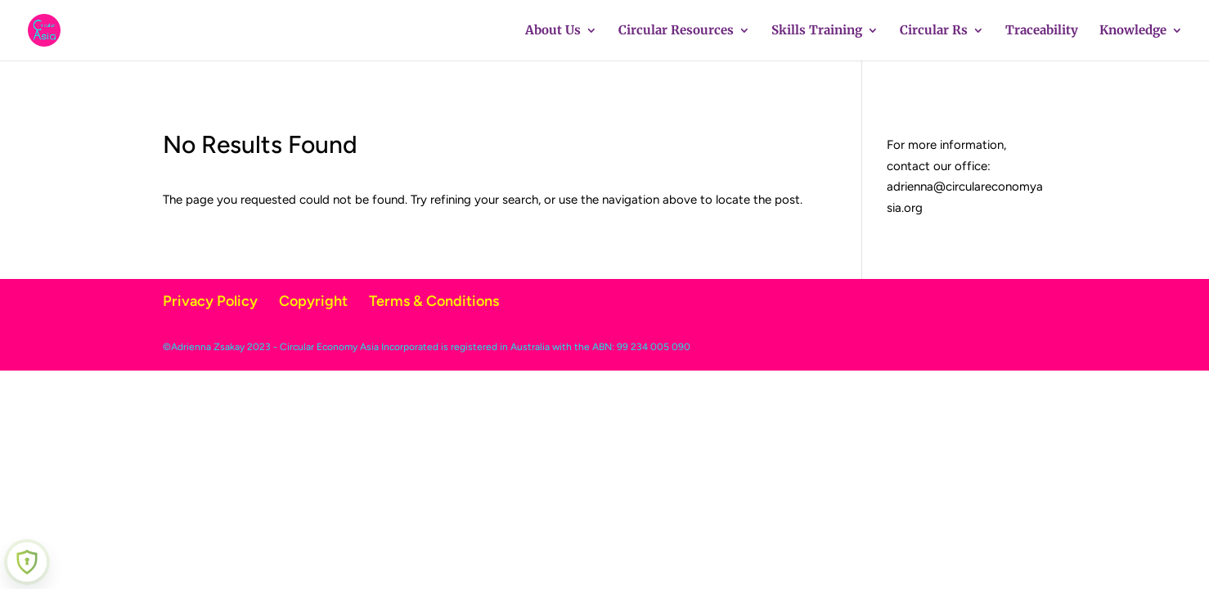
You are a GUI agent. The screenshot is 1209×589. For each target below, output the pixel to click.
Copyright (313, 301)
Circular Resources (676, 31)
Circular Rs (934, 31)
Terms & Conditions (434, 301)
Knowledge (1132, 31)
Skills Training (816, 31)
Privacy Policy (210, 301)
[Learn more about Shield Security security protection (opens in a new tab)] (27, 562)
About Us (553, 31)
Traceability (1041, 31)
